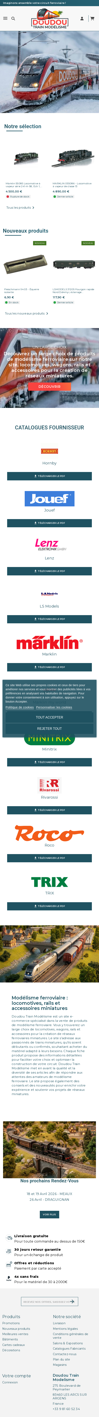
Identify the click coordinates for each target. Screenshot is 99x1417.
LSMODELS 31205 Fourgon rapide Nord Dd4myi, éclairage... (73, 291)
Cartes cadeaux (13, 1345)
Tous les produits (21, 208)
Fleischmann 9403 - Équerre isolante (21, 291)
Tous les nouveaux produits (27, 313)
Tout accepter (49, 717)
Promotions (11, 1323)
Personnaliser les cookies (54, 707)
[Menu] (5, 18)
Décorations (11, 1350)
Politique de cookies (20, 707)
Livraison (59, 1323)
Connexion (10, 1382)
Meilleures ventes (15, 1334)
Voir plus (49, 1214)
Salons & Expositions (68, 1343)
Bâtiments (10, 1339)
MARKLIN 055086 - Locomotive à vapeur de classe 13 (72, 185)
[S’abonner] (72, 1301)
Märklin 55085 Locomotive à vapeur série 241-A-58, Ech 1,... (24, 185)
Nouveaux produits (16, 1329)
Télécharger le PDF (49, 476)
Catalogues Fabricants (69, 1348)
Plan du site (61, 1359)
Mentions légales (65, 1329)
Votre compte (16, 1375)
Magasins (60, 1365)
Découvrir (50, 387)
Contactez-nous (65, 1354)
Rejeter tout (49, 728)
